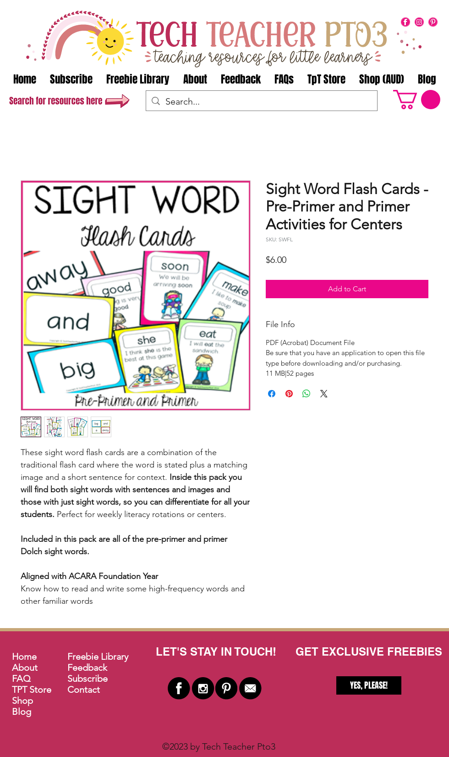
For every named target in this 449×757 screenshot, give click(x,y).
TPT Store (31, 689)
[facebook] (405, 22)
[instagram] (419, 22)
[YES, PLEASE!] (368, 685)
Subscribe (87, 678)
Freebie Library (97, 656)
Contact (83, 689)
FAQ (21, 678)
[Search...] (261, 101)
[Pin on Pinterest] (289, 393)
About (25, 667)
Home (24, 656)
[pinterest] (433, 22)
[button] (416, 99)
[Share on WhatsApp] (306, 393)
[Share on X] (323, 393)
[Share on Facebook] (271, 393)
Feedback (87, 667)
